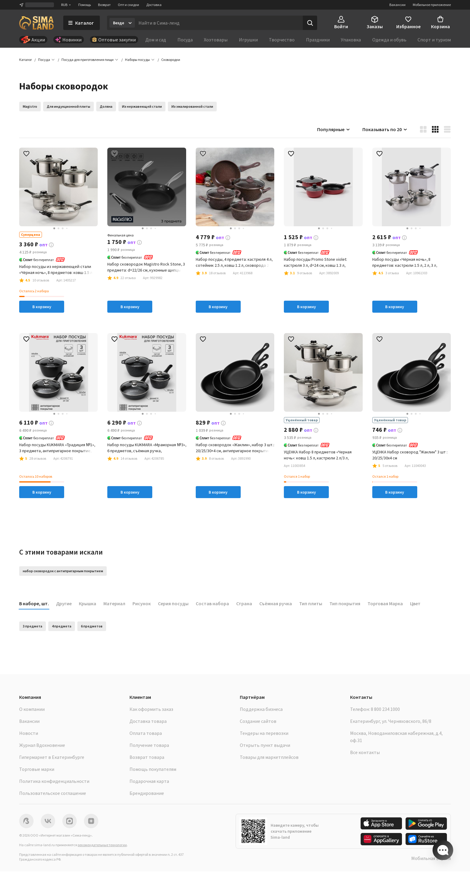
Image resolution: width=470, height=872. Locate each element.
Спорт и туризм (434, 40)
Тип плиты (310, 604)
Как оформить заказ (151, 710)
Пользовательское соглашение (52, 794)
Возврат (104, 4)
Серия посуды (173, 604)
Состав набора (212, 604)
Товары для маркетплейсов (269, 758)
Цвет (415, 604)
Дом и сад (155, 40)
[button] (170, 60)
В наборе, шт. (34, 604)
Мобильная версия (431, 859)
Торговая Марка (385, 604)
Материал (114, 604)
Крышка (87, 604)
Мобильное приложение (432, 4)
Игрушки (248, 40)
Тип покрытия (344, 604)
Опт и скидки (128, 4)
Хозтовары (216, 40)
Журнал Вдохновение (42, 746)
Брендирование (146, 794)
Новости (28, 734)
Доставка (154, 4)
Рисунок (141, 604)
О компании (32, 710)
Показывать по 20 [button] (385, 130)
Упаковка (351, 40)
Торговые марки (36, 770)
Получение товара (149, 746)
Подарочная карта (149, 782)
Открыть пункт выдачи (265, 746)
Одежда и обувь (389, 40)
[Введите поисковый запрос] (219, 23)
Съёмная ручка (275, 604)
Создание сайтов (258, 722)
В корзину (41, 307)
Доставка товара (148, 722)
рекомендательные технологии (102, 845)
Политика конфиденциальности (54, 782)
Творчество (282, 40)
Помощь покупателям (152, 770)
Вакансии (397, 4)
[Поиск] (310, 23)
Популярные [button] (333, 130)
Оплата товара (145, 734)
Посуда (185, 40)
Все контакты (365, 753)
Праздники (318, 40)
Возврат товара (146, 758)
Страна (244, 604)
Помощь (84, 4)
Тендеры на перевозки (264, 734)
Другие (64, 604)
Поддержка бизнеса (261, 710)
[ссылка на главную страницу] (36, 23)
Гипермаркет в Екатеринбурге (51, 758)
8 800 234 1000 (385, 710)
